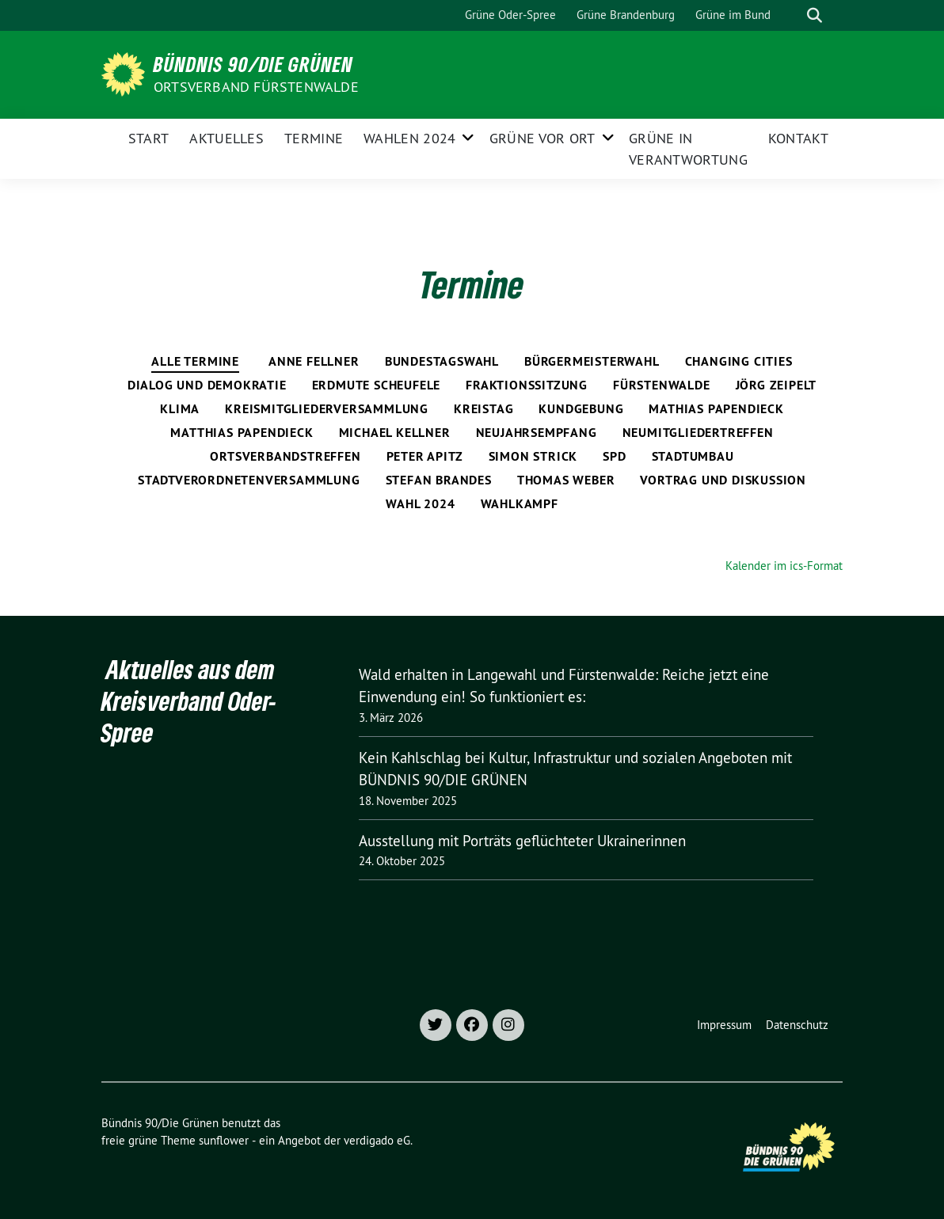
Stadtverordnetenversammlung (249, 480)
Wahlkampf (519, 504)
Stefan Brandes (439, 480)
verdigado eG (377, 1140)
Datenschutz (797, 1024)
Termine (313, 138)
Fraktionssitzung (527, 385)
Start (148, 138)
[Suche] (792, 15)
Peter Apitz (424, 456)
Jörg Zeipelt (776, 385)
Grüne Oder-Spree (510, 14)
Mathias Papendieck (716, 409)
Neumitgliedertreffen (698, 432)
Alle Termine (195, 361)
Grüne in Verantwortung (688, 149)
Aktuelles (226, 138)
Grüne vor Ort (542, 138)
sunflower (224, 1140)
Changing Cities (739, 361)
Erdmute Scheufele (376, 385)
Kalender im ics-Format (784, 565)
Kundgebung (581, 409)
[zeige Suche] (814, 15)
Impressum (724, 1024)
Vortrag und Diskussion (723, 480)
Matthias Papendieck (241, 432)
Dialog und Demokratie (207, 385)
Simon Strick (533, 456)
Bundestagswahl (442, 361)
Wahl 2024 (420, 504)
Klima (180, 409)
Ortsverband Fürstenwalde (256, 87)
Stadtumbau (693, 456)
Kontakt (798, 138)
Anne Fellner (314, 361)
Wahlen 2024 (409, 138)
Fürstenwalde (661, 385)
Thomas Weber (566, 480)
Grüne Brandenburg (626, 14)
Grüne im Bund (733, 14)
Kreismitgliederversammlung (326, 409)
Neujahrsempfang (536, 432)
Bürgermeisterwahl (592, 361)
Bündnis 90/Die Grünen (253, 64)
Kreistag (483, 409)
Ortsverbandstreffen (285, 456)
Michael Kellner (395, 432)
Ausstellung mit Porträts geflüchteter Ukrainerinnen (522, 840)
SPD (614, 456)
